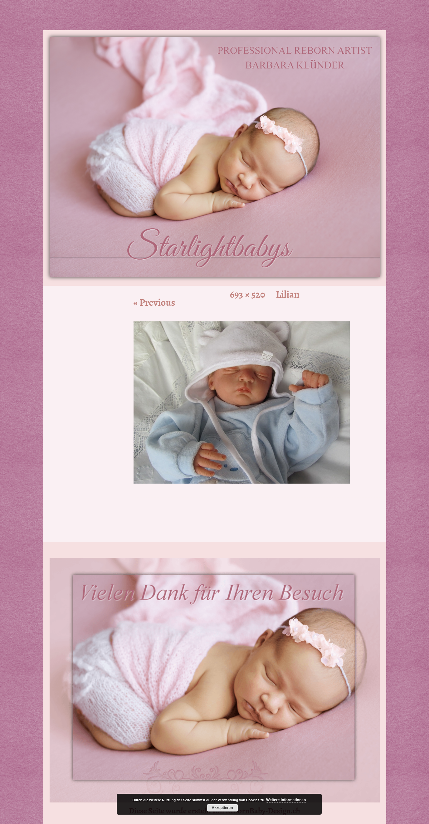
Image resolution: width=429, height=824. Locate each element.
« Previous (154, 302)
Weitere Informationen (286, 800)
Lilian (288, 294)
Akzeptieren (222, 808)
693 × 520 (247, 294)
